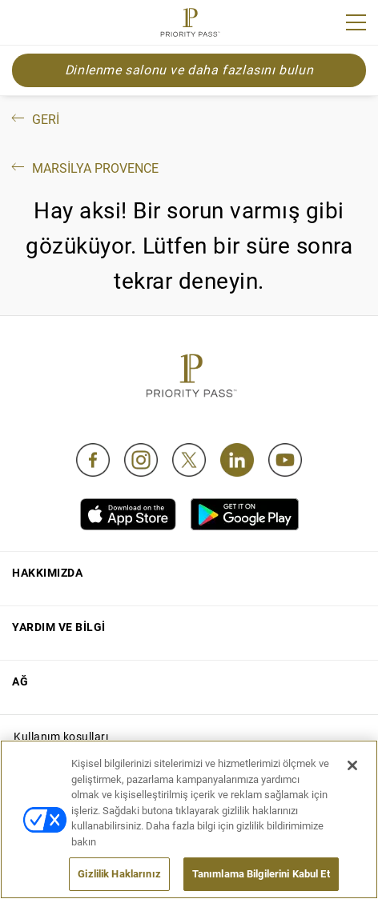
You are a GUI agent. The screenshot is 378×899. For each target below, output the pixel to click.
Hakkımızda (47, 572)
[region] (189, 819)
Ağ (20, 681)
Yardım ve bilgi (59, 627)
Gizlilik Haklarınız (119, 874)
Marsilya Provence (84, 168)
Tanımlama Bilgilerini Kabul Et (261, 874)
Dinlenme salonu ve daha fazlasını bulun (189, 70)
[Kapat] (352, 765)
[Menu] (356, 22)
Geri (34, 119)
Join (22, 24)
